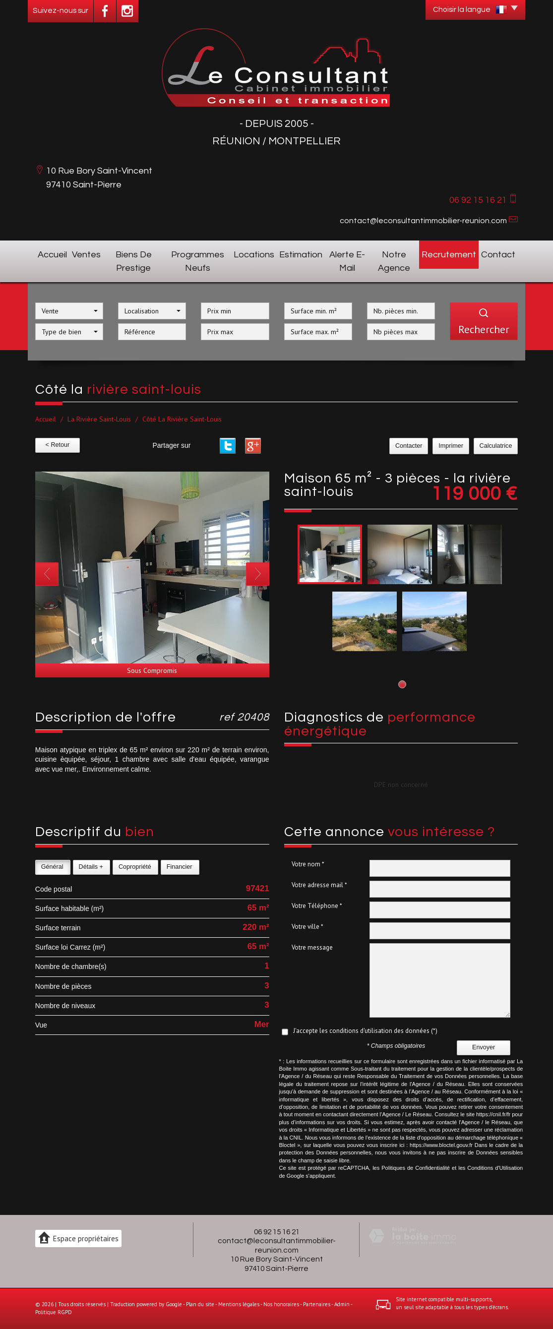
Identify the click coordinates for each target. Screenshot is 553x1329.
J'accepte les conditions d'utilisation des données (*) (365, 1031)
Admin (342, 1304)
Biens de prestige (134, 261)
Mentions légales (238, 1304)
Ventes (86, 254)
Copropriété (135, 866)
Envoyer (483, 1047)
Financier (179, 866)
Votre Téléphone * (317, 906)
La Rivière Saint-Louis (99, 419)
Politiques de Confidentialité (415, 1168)
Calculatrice (496, 445)
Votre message (312, 947)
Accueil (52, 254)
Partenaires (316, 1304)
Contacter (411, 445)
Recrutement (449, 254)
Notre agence (394, 261)
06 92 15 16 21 (277, 1232)
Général (52, 866)
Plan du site (200, 1304)
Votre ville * (307, 926)
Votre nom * (308, 864)
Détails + (91, 866)
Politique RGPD (53, 1312)
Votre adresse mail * (319, 885)
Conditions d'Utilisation (495, 1168)
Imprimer (452, 445)
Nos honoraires (281, 1304)
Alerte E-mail (347, 261)
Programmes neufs (197, 261)
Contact (498, 254)
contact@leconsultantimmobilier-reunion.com (423, 221)
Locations (254, 254)
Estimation (300, 254)
